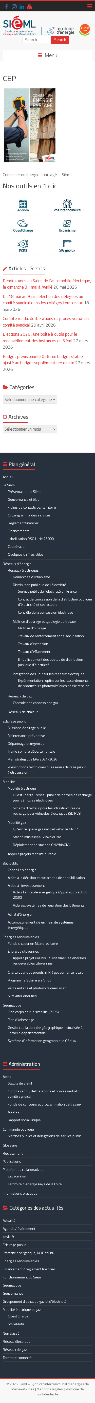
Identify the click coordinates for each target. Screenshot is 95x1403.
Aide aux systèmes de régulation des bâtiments (49, 905)
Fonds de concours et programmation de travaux (44, 1104)
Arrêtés (13, 1112)
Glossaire (10, 1145)
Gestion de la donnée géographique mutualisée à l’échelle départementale (45, 1030)
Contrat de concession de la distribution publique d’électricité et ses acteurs (55, 601)
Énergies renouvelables (21, 936)
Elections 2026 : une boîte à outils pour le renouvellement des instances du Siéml (40, 337)
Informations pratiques (20, 1193)
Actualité (9, 1220)
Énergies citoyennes (23, 951)
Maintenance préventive (26, 735)
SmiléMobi (16, 1324)
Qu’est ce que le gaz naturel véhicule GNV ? (45, 829)
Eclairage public (14, 721)
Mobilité (9, 781)
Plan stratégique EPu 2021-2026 (32, 759)
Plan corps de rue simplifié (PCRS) (33, 1011)
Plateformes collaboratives (23, 1169)
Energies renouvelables (21, 1261)
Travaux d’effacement (34, 651)
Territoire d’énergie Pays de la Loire (35, 1184)
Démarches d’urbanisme (31, 576)
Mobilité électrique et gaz (22, 1309)
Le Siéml (9, 485)
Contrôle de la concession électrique (45, 612)
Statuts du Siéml (20, 1083)
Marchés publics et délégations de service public (44, 1135)
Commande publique (18, 1129)
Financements (18, 530)
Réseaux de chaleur (23, 711)
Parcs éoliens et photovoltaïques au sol (37, 988)
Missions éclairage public (27, 727)
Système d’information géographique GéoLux (42, 1040)
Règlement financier (23, 523)
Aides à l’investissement (26, 885)
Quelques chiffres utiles (26, 554)
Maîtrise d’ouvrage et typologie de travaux (44, 621)
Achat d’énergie (20, 914)
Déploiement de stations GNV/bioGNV (41, 844)
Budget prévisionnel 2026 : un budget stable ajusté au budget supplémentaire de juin (43, 359)
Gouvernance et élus (23, 499)
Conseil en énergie (22, 869)
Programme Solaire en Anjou (29, 980)
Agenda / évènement (19, 1228)
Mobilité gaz (17, 822)
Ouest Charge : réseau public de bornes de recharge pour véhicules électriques (52, 797)
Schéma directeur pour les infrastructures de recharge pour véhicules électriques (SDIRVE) (47, 810)
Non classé (11, 1333)
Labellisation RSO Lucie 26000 (31, 538)
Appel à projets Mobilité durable (32, 853)
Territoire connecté (17, 1357)
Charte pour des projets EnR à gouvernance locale (46, 972)
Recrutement (13, 1153)
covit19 (8, 1236)
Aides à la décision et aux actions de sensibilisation (46, 877)
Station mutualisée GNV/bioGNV (37, 836)
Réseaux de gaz (20, 696)
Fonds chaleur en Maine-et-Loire (33, 943)
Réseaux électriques (23, 570)
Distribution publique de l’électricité (39, 584)
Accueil (8, 476)
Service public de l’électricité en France (47, 591)
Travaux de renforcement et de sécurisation (51, 635)
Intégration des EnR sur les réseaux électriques (48, 673)
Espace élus (17, 1176)
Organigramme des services (29, 515)
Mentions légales (50, 1389)
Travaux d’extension (33, 643)
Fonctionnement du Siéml (22, 1277)
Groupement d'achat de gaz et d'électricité (35, 1301)
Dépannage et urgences (26, 743)
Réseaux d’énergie (17, 563)
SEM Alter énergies (22, 995)
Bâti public (10, 863)
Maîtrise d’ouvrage (32, 628)
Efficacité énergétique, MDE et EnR (28, 1252)
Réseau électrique (16, 1341)
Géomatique (12, 1005)
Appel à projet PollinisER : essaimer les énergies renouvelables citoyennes (49, 960)
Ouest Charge (18, 1316)
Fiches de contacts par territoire (32, 507)
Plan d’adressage (21, 1019)
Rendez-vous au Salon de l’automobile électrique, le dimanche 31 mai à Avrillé (47, 284)
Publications (12, 1161)
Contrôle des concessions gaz (36, 702)
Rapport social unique (24, 1120)
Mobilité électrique (22, 788)
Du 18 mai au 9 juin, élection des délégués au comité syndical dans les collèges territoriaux (43, 299)
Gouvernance (13, 1293)
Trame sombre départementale (31, 751)
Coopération (17, 546)
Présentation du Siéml (24, 491)
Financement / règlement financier (29, 1269)
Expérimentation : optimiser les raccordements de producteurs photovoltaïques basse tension (53, 683)
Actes (7, 1076)
